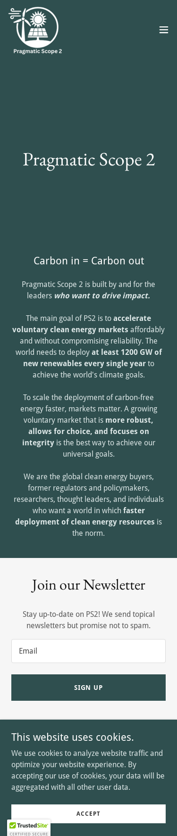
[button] (163, 29)
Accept (88, 813)
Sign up (88, 687)
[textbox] (88, 651)
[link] (37, 30)
